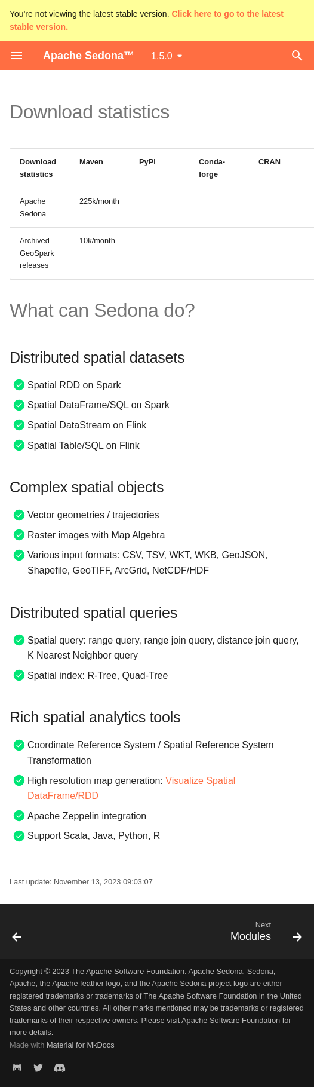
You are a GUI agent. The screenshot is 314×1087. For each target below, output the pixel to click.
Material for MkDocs (81, 1044)
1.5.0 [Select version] (162, 56)
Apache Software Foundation (230, 1020)
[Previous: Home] (17, 934)
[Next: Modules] (264, 934)
